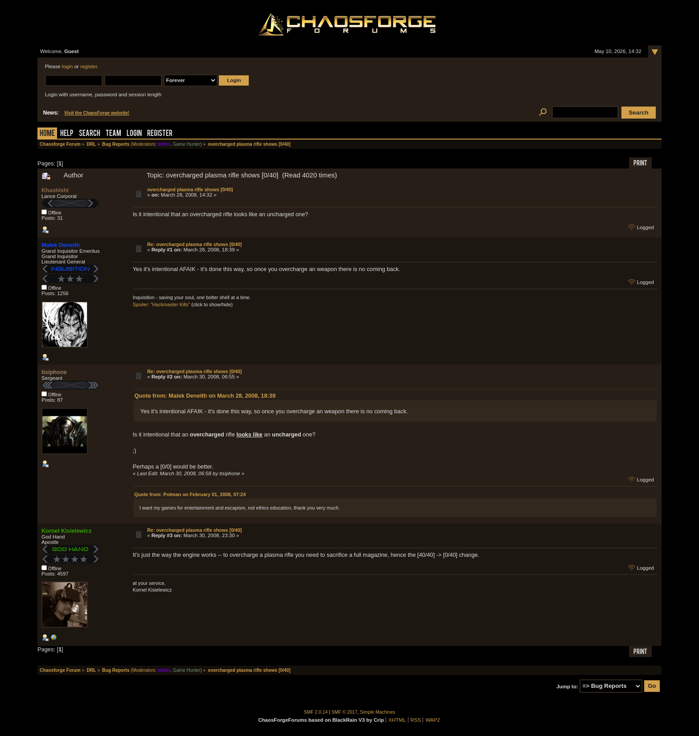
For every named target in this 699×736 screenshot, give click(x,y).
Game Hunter (186, 144)
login (67, 66)
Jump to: (567, 686)
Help (67, 134)
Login (134, 134)
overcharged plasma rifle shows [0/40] (190, 189)
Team (113, 134)
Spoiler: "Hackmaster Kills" (161, 304)
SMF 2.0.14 (316, 712)
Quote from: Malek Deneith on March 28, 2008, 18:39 (205, 395)
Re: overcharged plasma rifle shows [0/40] (194, 244)
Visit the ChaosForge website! (96, 113)
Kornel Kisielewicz (66, 530)
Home (47, 134)
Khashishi (55, 190)
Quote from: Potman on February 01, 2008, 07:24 (190, 494)
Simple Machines (377, 712)
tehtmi (164, 144)
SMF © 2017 (345, 712)
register (88, 66)
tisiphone (54, 372)
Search (89, 134)
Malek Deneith (60, 245)
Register (160, 134)
